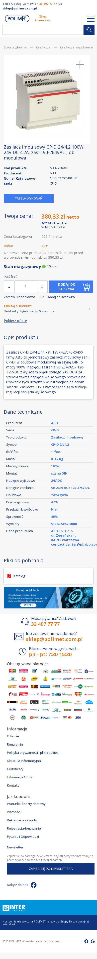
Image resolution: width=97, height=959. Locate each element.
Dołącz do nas (22, 885)
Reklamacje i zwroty (22, 820)
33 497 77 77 (48, 3)
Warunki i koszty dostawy (26, 803)
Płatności (13, 812)
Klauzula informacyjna (24, 761)
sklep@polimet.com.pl (19, 8)
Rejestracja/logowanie (24, 828)
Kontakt (13, 785)
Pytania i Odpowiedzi (23, 836)
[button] (80, 65)
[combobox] (43, 30)
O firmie (13, 736)
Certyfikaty (15, 769)
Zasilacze (43, 47)
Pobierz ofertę (15, 320)
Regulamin (15, 744)
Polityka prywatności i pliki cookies (33, 752)
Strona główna (15, 47)
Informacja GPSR (19, 777)
